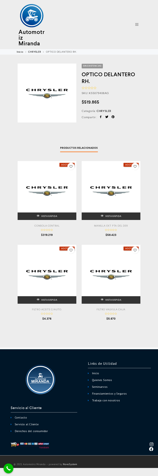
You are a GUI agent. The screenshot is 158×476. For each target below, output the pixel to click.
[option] (47, 93)
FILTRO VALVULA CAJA (111, 309)
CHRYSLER (34, 51)
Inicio (20, 51)
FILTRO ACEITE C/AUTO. (47, 309)
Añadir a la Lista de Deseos (71, 166)
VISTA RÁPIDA (47, 216)
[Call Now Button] (8, 468)
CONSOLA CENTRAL (47, 225)
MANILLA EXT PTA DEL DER (111, 225)
